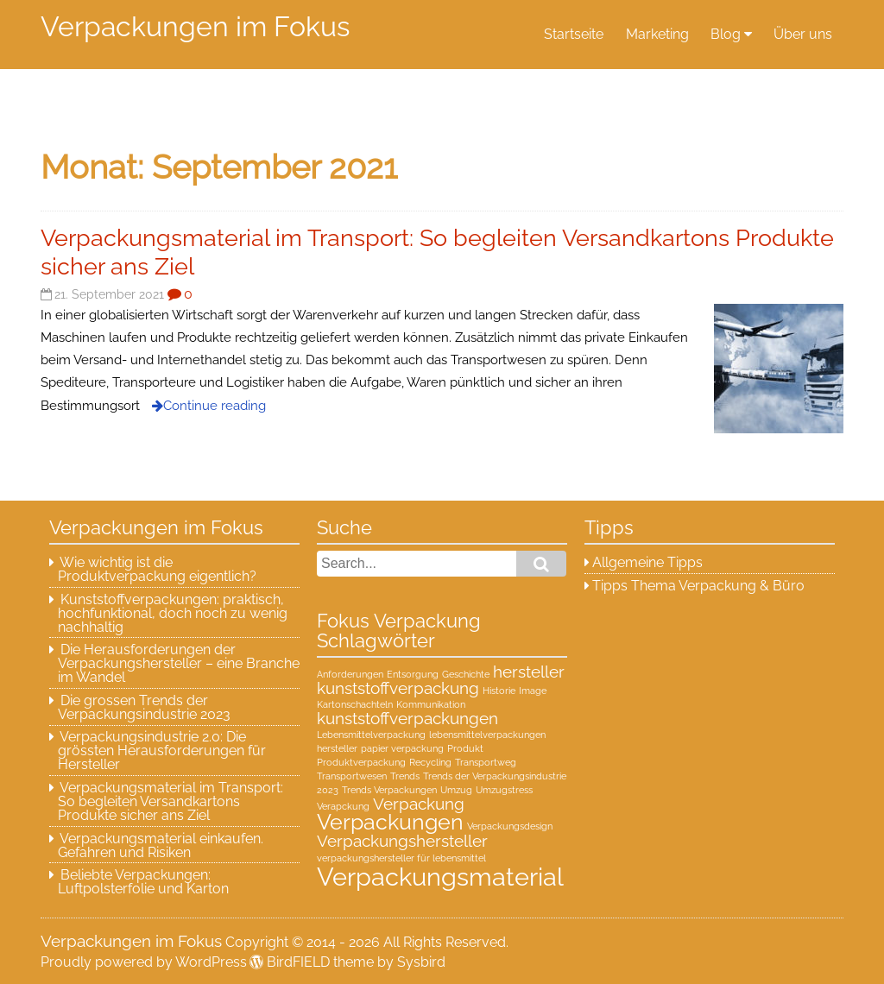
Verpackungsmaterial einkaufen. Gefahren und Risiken (161, 845)
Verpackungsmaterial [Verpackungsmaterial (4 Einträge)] (440, 876)
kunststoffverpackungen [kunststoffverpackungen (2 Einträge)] (407, 718)
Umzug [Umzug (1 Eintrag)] (456, 790)
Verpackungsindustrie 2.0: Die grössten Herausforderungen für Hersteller (162, 751)
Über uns (803, 34)
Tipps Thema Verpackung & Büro (698, 585)
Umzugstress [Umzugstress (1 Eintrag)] (504, 790)
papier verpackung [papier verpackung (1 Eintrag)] (402, 748)
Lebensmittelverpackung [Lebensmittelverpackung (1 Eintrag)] (371, 734)
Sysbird (421, 962)
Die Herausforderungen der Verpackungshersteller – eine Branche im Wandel (179, 663)
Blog (725, 34)
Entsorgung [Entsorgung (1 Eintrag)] (413, 674)
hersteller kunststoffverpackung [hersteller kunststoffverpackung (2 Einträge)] (441, 679)
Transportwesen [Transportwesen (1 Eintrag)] (352, 776)
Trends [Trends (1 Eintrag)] (405, 776)
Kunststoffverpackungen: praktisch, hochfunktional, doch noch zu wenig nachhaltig (172, 613)
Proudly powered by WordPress (144, 962)
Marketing (657, 34)
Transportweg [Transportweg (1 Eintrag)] (485, 762)
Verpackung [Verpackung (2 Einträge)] (418, 803)
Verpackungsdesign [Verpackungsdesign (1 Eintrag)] (509, 826)
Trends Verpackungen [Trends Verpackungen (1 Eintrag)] (389, 790)
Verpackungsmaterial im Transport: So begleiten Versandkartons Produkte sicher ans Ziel (171, 801)
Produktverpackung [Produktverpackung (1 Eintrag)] (361, 762)
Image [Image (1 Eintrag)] (532, 690)
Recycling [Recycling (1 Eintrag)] (430, 762)
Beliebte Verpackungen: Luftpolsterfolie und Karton (143, 882)
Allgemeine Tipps (647, 562)
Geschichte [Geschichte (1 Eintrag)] (465, 674)
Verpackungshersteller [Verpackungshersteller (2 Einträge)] (402, 840)
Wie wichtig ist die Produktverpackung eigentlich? (157, 569)
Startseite (573, 34)
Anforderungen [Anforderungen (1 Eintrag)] (350, 674)
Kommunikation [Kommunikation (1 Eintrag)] (430, 704)
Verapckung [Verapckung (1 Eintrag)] (343, 806)
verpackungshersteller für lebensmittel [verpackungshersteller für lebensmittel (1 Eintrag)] (401, 858)
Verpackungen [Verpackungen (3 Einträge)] (390, 822)
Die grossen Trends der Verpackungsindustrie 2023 (144, 707)
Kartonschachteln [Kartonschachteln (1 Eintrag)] (355, 704)
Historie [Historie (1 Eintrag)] (499, 690)
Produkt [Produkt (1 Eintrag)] (465, 748)
